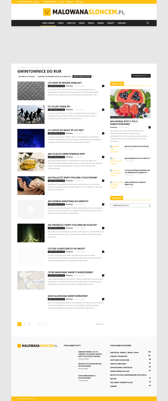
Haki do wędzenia (118, 364)
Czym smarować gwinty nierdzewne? (70, 272)
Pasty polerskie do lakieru (121, 117)
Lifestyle (71, 23)
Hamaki (113, 386)
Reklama (69, 2)
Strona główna (50, 2)
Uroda (100, 23)
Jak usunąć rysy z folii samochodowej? (124, 123)
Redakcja (69, 86)
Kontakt (79, 2)
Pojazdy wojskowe (118, 356)
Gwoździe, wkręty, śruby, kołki (124, 352)
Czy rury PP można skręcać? (65, 82)
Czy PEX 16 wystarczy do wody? (66, 248)
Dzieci (61, 23)
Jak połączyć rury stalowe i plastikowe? (72, 177)
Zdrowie (122, 23)
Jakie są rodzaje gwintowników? (68, 296)
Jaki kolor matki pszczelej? (137, 146)
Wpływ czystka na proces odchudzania (89, 365)
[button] (148, 23)
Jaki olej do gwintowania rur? (66, 153)
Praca (91, 23)
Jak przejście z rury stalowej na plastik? (72, 224)
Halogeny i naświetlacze (121, 382)
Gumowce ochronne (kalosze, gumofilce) (54, 76)
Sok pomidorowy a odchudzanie (86, 377)
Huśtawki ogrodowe (119, 360)
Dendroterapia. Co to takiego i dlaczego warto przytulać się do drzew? (90, 354)
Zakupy (110, 23)
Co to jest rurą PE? (59, 106)
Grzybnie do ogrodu (26, 76)
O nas (61, 2)
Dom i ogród (48, 23)
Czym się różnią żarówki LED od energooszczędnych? (137, 171)
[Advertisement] (84, 44)
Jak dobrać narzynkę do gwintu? (68, 201)
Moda (82, 23)
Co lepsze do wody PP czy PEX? (66, 130)
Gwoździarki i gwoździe (121, 367)
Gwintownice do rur (82, 76)
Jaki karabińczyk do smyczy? (137, 158)
